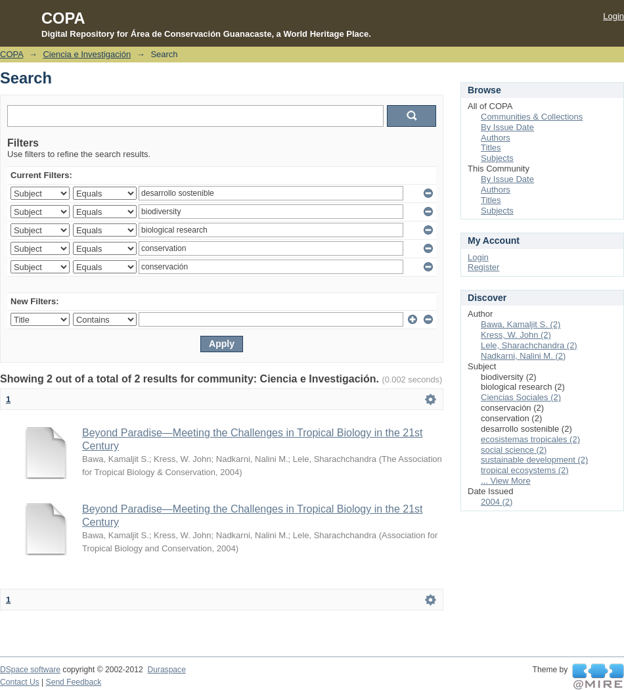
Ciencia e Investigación (87, 54)
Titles (491, 147)
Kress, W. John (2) (516, 335)
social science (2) (513, 450)
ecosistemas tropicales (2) (530, 439)
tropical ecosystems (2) (525, 470)
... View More (506, 481)
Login (613, 16)
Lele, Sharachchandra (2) (529, 345)
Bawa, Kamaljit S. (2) (520, 324)
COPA (11, 54)
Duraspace (166, 669)
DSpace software (30, 669)
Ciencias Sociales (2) (521, 397)
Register (483, 267)
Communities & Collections (532, 117)
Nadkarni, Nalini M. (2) (523, 356)
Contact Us (19, 682)
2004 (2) (496, 502)
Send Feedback (74, 682)
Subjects (497, 158)
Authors (495, 138)
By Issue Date (507, 127)
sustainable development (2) (534, 460)
